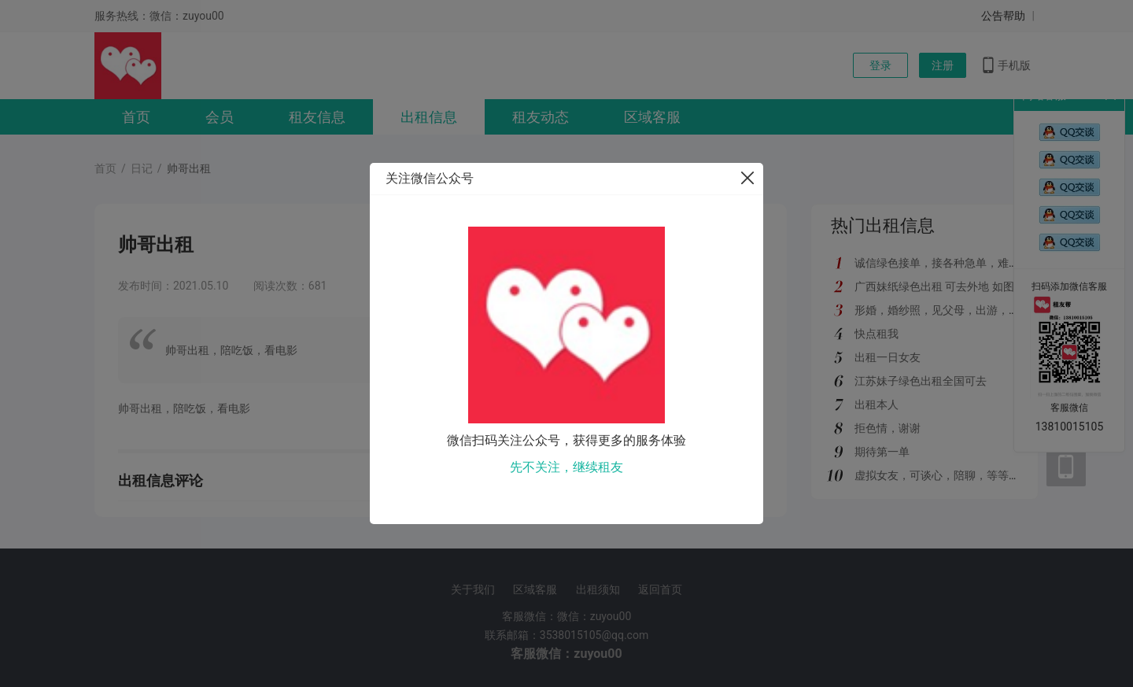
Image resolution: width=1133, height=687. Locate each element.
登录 (880, 65)
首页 (136, 117)
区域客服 (652, 117)
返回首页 (660, 589)
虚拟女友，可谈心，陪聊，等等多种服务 (953, 475)
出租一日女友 (887, 357)
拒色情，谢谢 (887, 428)
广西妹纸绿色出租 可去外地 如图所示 (945, 286)
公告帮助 (1003, 15)
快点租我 (876, 333)
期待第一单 (882, 451)
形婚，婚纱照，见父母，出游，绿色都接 (953, 310)
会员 (219, 117)
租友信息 (317, 117)
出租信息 (428, 117)
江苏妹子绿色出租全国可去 (920, 381)
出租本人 (876, 404)
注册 (943, 65)
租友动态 (540, 117)
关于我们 (473, 589)
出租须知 (598, 589)
